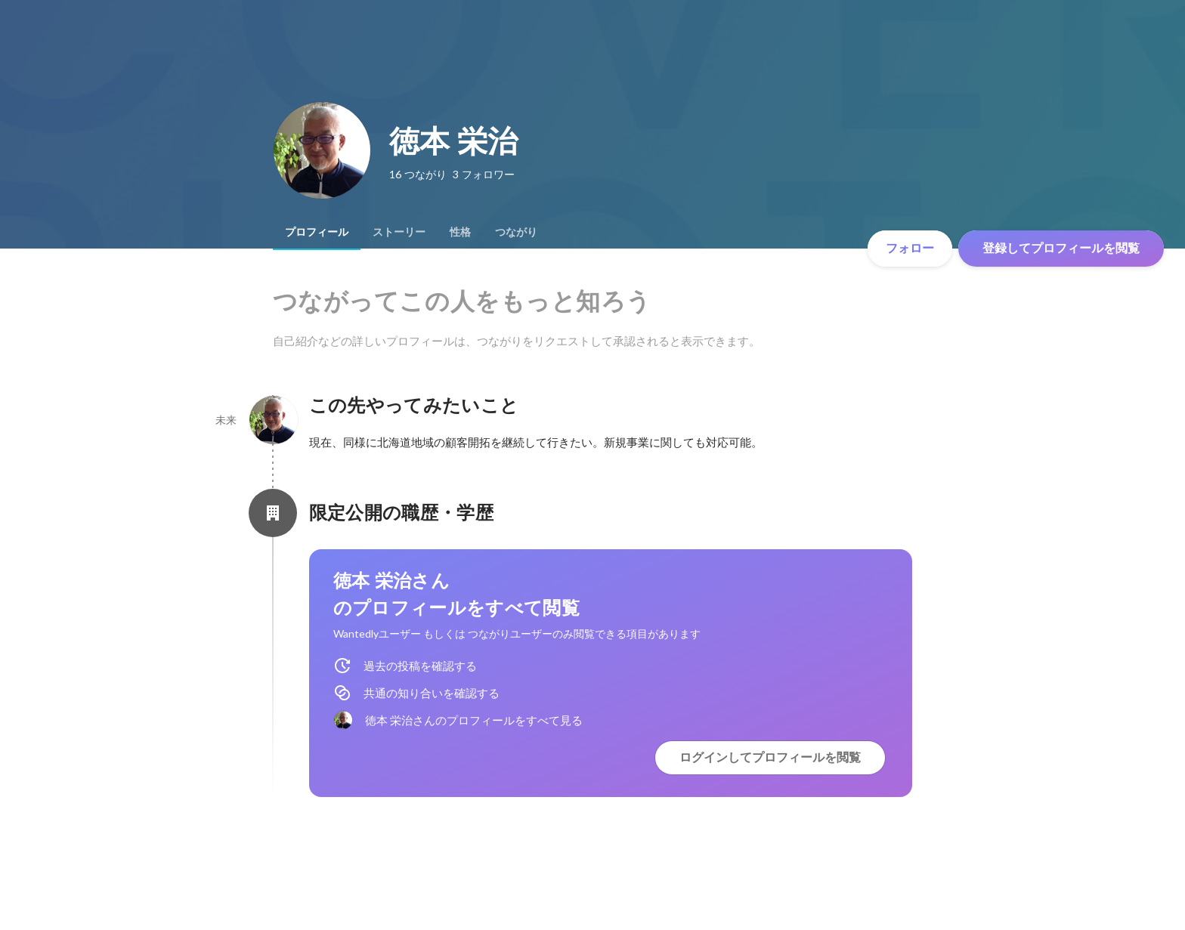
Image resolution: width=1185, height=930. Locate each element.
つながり (516, 231)
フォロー (910, 248)
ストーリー (399, 231)
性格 (460, 231)
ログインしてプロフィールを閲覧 (770, 757)
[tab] (316, 232)
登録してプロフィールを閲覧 (1061, 248)
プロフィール (316, 231)
